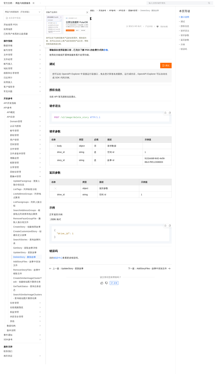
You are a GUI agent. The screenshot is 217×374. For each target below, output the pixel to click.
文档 (176, 5)
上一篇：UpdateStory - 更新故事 (66, 279)
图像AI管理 (132, 20)
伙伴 (82, 5)
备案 (182, 5)
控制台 (189, 5)
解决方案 (49, 5)
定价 (66, 5)
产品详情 (149, 36)
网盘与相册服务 (23, 13)
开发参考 (102, 20)
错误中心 (58, 268)
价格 (105, 59)
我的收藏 (164, 36)
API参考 (112, 20)
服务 (90, 5)
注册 (197, 5)
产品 (39, 5)
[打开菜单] (5, 5)
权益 (58, 5)
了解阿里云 (100, 5)
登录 (208, 5)
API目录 (122, 20)
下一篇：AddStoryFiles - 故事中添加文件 (149, 279)
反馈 (114, 293)
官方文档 (8, 13)
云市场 (74, 5)
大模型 (31, 5)
